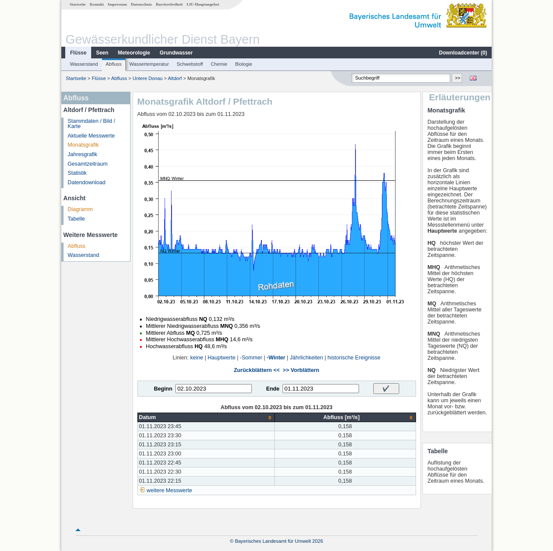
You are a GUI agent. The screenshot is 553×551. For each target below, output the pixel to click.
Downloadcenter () (463, 53)
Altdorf (175, 78)
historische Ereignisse (354, 358)
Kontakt (97, 4)
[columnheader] (206, 417)
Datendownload (87, 182)
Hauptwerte (221, 358)
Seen (102, 53)
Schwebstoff (190, 64)
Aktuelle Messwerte (91, 136)
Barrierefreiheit (169, 4)
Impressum (117, 4)
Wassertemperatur (149, 64)
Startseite (78, 4)
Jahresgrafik (83, 154)
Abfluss (114, 64)
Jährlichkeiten (306, 358)
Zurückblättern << (257, 370)
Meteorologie (134, 53)
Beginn (163, 389)
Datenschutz (141, 4)
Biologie (243, 64)
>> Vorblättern (301, 370)
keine (196, 358)
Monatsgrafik (83, 145)
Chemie (219, 64)
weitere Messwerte (169, 490)
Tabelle (76, 219)
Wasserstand (84, 64)
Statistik (77, 173)
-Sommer (251, 358)
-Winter (276, 358)
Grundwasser (176, 53)
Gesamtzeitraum (88, 164)
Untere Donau (148, 78)
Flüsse (78, 53)
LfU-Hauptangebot (203, 4)
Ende (273, 389)
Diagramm (80, 209)
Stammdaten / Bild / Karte (91, 124)
